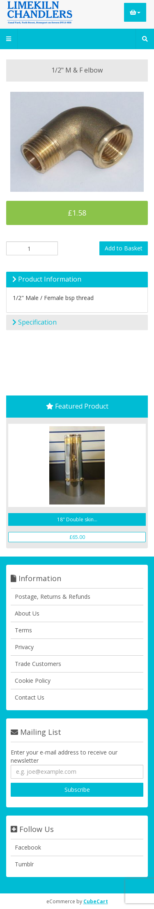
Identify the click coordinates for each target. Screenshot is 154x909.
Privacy (24, 647)
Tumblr (24, 864)
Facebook (28, 847)
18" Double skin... (77, 519)
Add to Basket (124, 248)
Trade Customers (38, 664)
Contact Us (29, 697)
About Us (27, 613)
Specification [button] (34, 322)
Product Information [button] (46, 279)
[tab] (77, 279)
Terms (23, 630)
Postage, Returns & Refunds (52, 596)
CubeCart (95, 901)
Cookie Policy (33, 680)
